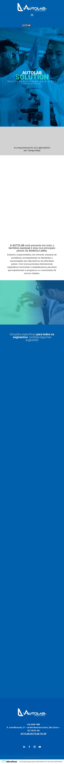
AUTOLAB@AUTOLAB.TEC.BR (33, 734)
